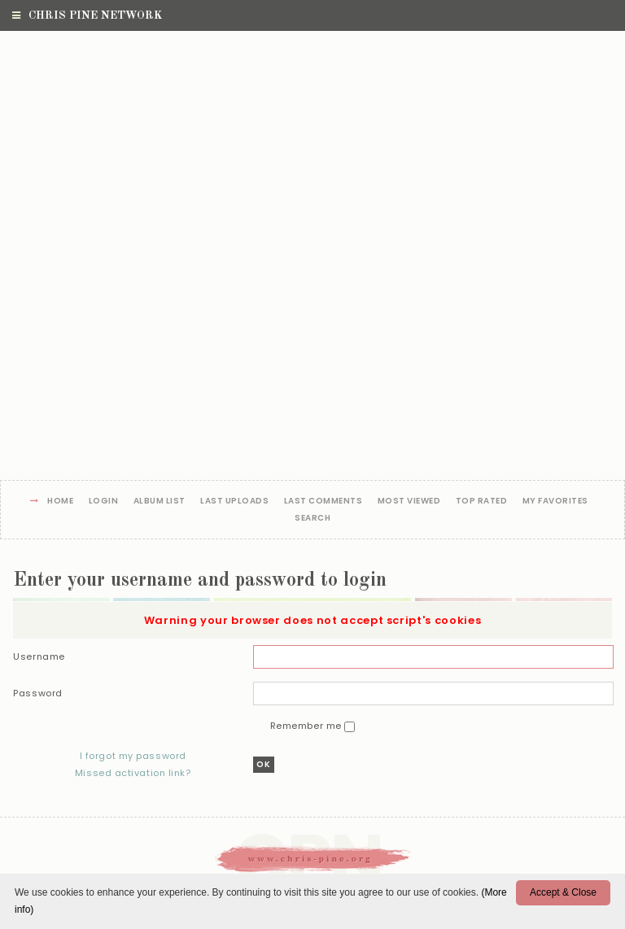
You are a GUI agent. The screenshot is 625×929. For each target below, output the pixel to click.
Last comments (323, 501)
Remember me (307, 725)
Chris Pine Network (87, 15)
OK (263, 764)
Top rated (482, 501)
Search (312, 518)
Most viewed (409, 501)
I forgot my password (133, 755)
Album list (159, 501)
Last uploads (234, 501)
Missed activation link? (133, 772)
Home (60, 501)
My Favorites (555, 501)
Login (104, 501)
